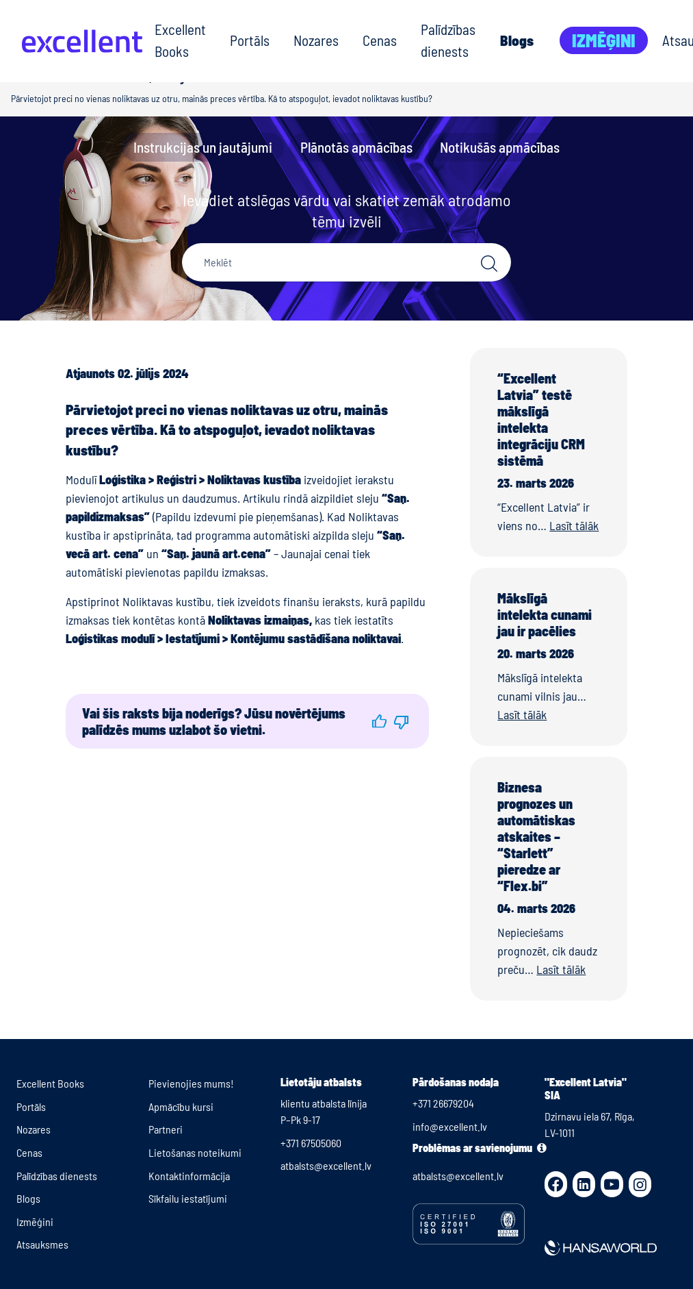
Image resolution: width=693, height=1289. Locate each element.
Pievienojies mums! (191, 1083)
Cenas (380, 40)
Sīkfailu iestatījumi (187, 1198)
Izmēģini (604, 40)
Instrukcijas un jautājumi (202, 146)
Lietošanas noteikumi (194, 1152)
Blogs (517, 40)
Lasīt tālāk (574, 525)
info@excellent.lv (450, 1126)
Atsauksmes (42, 1244)
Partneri (165, 1129)
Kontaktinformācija (189, 1175)
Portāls (250, 40)
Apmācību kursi (180, 1106)
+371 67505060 (310, 1142)
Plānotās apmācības (356, 146)
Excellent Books (180, 40)
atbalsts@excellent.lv (325, 1165)
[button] (379, 721)
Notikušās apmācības (500, 146)
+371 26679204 (443, 1103)
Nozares (316, 40)
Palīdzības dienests (448, 40)
